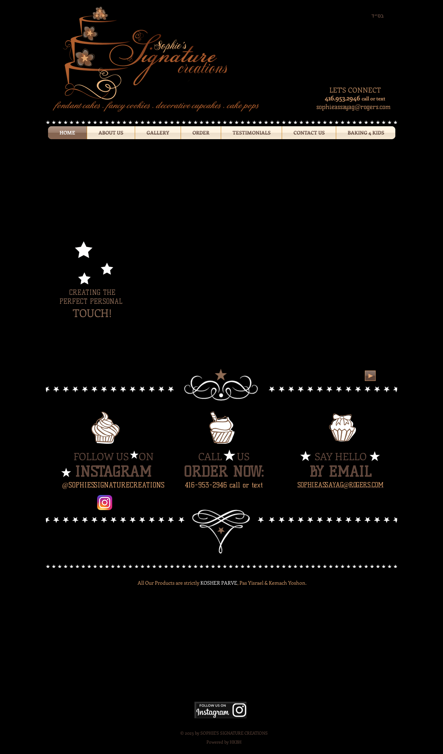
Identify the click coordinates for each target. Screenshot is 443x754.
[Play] (370, 376)
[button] (158, 132)
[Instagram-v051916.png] (104, 502)
